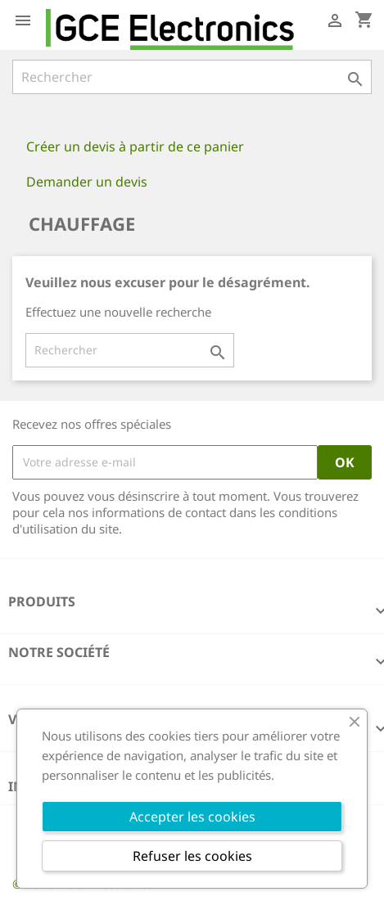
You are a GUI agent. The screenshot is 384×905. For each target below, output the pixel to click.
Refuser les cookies (192, 856)
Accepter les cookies (192, 817)
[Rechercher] (192, 77)
